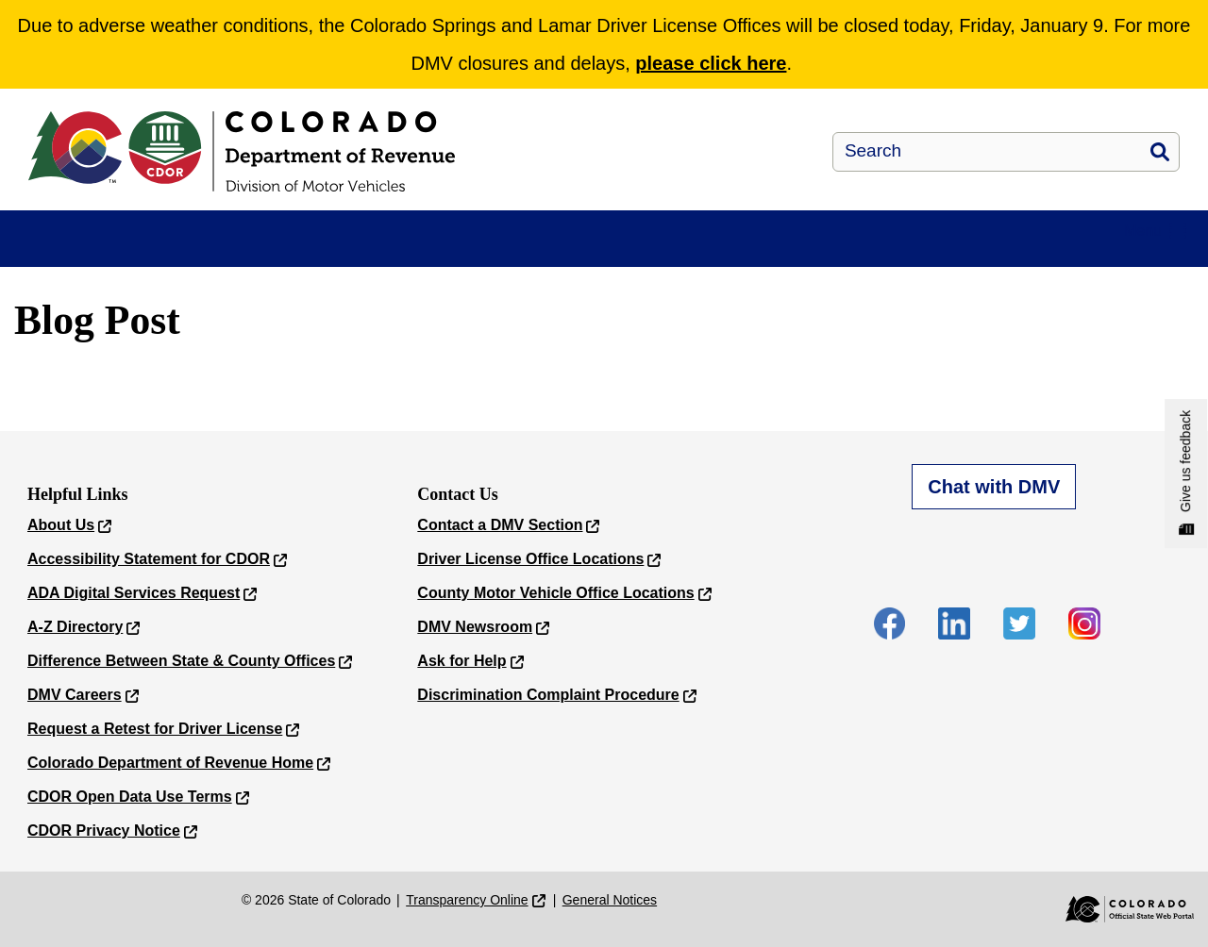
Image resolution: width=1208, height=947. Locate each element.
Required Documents (821, 247)
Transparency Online (467, 907)
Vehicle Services (479, 247)
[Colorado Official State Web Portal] (1116, 917)
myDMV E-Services (84, 247)
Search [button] (1159, 151)
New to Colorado (603, 247)
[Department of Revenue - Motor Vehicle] (358, 151)
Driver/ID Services (350, 247)
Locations (947, 248)
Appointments (220, 248)
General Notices (609, 907)
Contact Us (1100, 247)
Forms (706, 248)
